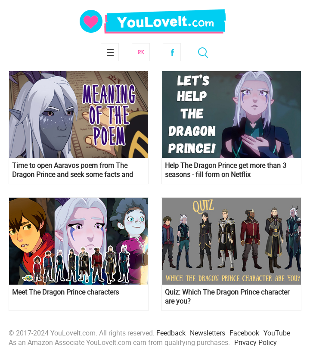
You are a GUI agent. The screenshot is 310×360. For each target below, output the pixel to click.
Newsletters (207, 333)
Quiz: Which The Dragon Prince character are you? (227, 297)
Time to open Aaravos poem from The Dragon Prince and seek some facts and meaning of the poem (72, 170)
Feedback (171, 333)
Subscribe (141, 52)
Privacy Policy (255, 342)
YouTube (277, 333)
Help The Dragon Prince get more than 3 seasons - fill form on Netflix (225, 170)
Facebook (172, 52)
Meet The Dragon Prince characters (65, 292)
